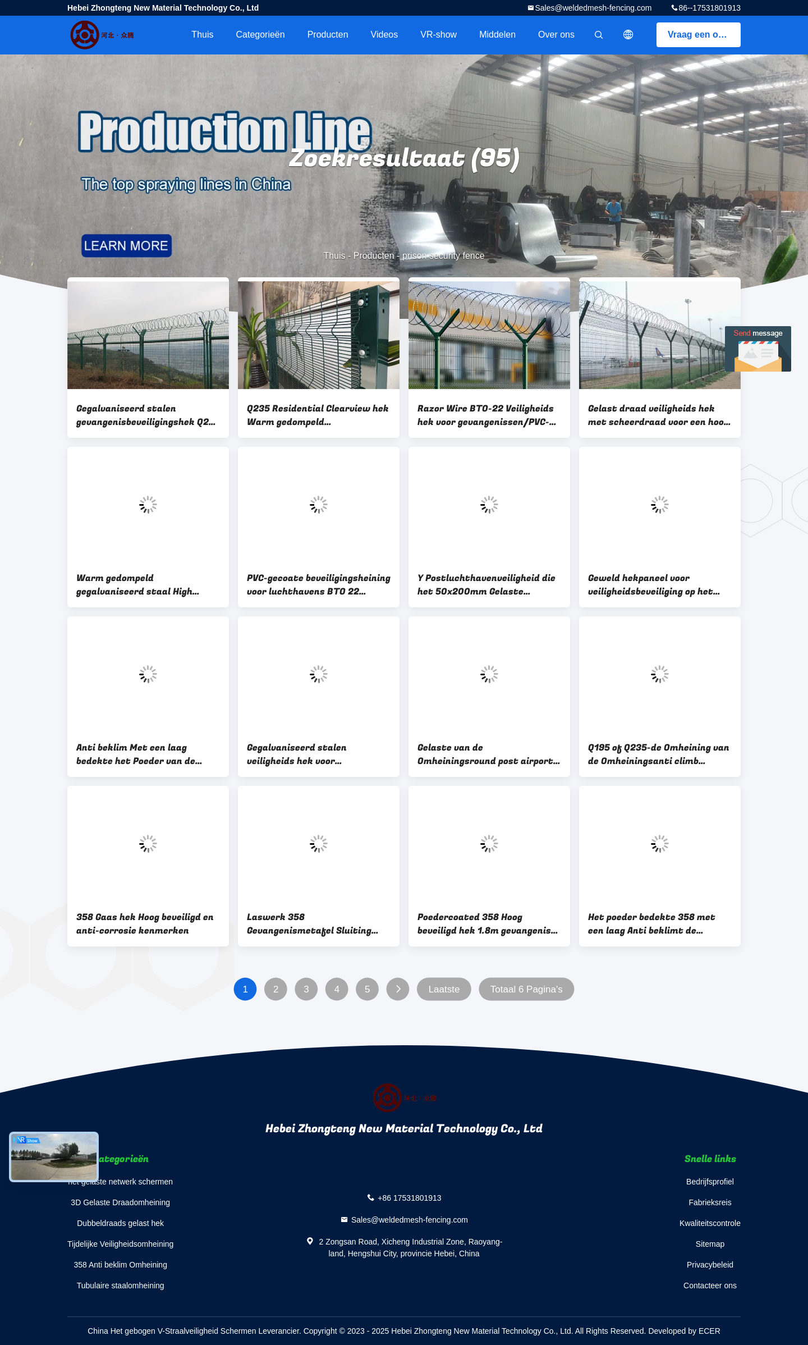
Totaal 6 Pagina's (526, 989)
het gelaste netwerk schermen (120, 1181)
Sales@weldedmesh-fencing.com (593, 7)
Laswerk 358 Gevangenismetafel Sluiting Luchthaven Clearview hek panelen (309, 924)
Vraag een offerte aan (704, 34)
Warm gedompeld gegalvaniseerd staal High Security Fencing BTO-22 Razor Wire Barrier (146, 584)
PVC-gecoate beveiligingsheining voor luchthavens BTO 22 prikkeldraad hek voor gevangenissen (319, 584)
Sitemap (710, 1243)
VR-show (438, 34)
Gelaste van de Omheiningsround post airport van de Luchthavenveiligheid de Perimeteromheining (487, 754)
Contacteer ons (710, 1285)
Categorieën (260, 34)
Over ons (556, 34)
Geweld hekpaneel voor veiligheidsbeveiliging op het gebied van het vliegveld (650, 584)
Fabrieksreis (709, 1202)
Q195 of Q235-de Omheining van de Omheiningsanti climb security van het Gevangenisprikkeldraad (658, 754)
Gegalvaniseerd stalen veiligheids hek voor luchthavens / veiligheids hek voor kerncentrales (313, 754)
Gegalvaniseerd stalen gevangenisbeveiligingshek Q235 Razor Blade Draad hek (148, 415)
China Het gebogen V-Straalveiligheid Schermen (172, 1330)
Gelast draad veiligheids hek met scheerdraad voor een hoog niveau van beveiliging (658, 415)
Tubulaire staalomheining (120, 1285)
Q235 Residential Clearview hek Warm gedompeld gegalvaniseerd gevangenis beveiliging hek (318, 415)
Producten (327, 34)
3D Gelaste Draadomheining (120, 1202)
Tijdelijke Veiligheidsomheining (120, 1243)
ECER (709, 1330)
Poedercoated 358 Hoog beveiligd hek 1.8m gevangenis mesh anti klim (484, 924)
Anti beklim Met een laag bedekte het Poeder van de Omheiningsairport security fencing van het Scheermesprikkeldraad (138, 754)
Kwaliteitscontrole (710, 1223)
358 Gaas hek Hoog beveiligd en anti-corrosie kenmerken (145, 924)
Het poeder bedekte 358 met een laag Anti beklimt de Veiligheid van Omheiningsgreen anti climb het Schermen (658, 924)
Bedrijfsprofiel (710, 1181)
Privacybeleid (710, 1264)
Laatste (444, 989)
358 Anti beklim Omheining (120, 1264)
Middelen (497, 34)
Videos (384, 34)
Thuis (202, 34)
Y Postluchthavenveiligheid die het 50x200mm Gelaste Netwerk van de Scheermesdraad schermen (486, 584)
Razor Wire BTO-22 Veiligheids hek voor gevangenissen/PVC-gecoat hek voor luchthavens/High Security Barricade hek (485, 415)
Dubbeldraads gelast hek (120, 1223)
